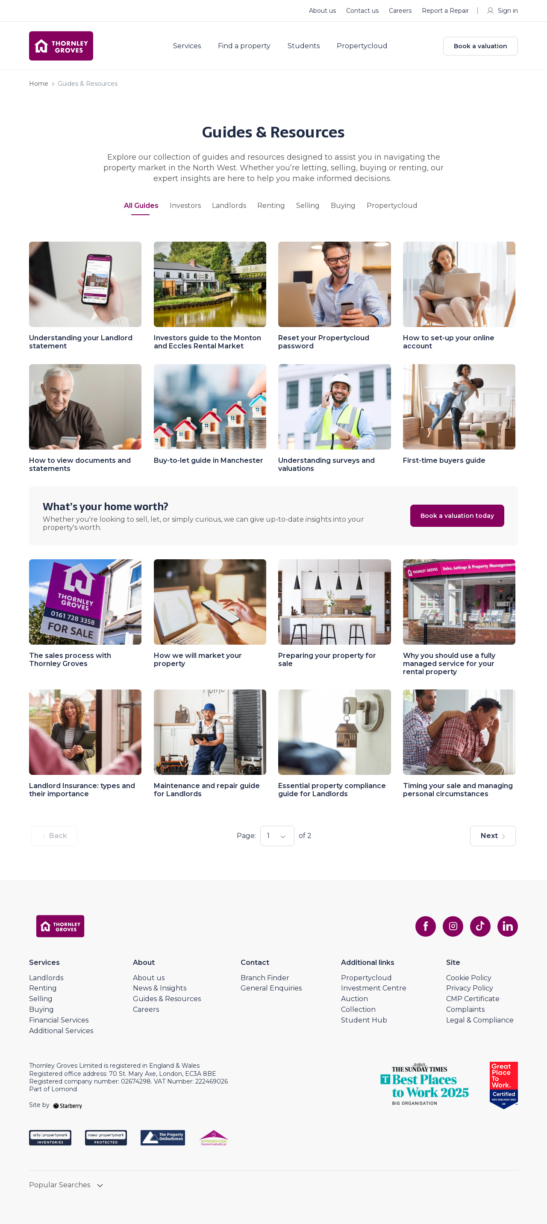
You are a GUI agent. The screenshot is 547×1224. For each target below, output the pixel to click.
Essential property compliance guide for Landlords (332, 790)
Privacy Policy (469, 988)
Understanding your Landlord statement (80, 342)
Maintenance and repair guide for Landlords (207, 790)
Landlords (229, 206)
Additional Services (61, 1031)
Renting (271, 206)
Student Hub (364, 1020)
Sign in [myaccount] (502, 10)
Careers (400, 11)
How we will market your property (198, 659)
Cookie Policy (468, 978)
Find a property (244, 46)
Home (38, 84)
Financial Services (58, 1020)
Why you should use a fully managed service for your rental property (449, 663)
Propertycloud (362, 46)
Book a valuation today (457, 516)
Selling (308, 206)
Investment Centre (373, 988)
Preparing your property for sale (327, 659)
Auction (354, 999)
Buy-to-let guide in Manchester (208, 460)
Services (187, 46)
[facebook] (425, 926)
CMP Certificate (473, 999)
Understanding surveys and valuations (326, 464)
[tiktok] (480, 926)
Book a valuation (480, 46)
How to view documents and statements (80, 464)
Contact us (362, 11)
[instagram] (453, 926)
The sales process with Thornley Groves (70, 659)
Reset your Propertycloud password (323, 342)
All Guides (141, 206)
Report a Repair (445, 11)
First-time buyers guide (444, 460)
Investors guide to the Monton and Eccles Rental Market (207, 342)
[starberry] (67, 1105)
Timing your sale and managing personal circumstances (458, 790)
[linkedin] (507, 926)
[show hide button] (100, 1186)
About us (322, 11)
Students (304, 46)
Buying (343, 206)
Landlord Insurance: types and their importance (82, 790)
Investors (185, 206)
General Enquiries (271, 988)
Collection (358, 1009)
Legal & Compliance (480, 1020)
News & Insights (159, 988)
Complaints (465, 1009)
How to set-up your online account (448, 342)
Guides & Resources (167, 999)
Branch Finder (265, 978)
